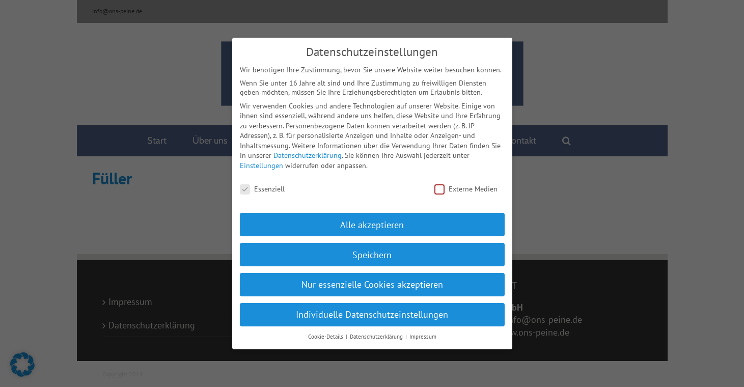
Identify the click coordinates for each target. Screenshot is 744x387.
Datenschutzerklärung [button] (377, 332)
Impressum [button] (422, 332)
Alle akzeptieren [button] (372, 220)
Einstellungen (261, 161)
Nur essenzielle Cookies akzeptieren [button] (372, 280)
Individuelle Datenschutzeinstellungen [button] (372, 310)
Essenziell (262, 184)
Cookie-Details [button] (326, 332)
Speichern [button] (372, 250)
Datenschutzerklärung (307, 151)
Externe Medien (466, 184)
